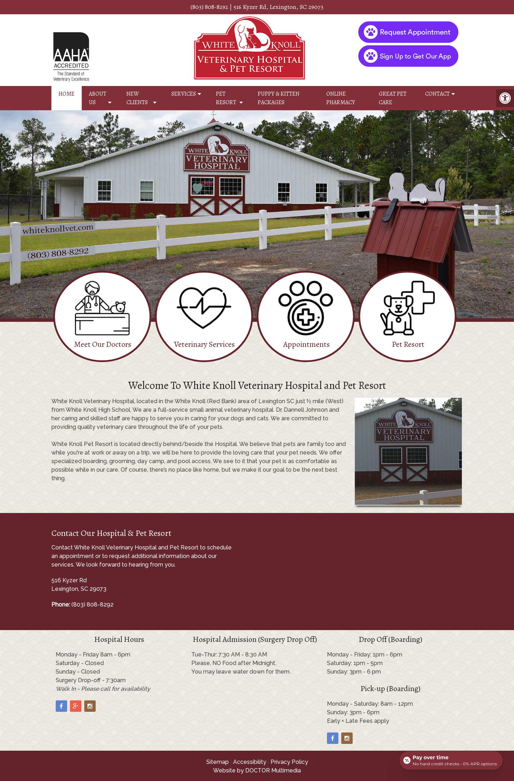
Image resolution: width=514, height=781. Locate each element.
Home (67, 94)
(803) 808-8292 (209, 6)
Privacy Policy (289, 762)
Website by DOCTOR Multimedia (257, 770)
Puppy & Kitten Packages (278, 98)
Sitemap (217, 762)
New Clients (137, 98)
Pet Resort (226, 98)
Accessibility (249, 762)
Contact (437, 94)
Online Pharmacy (340, 98)
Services (183, 94)
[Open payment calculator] (451, 760)
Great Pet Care (393, 98)
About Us (97, 98)
